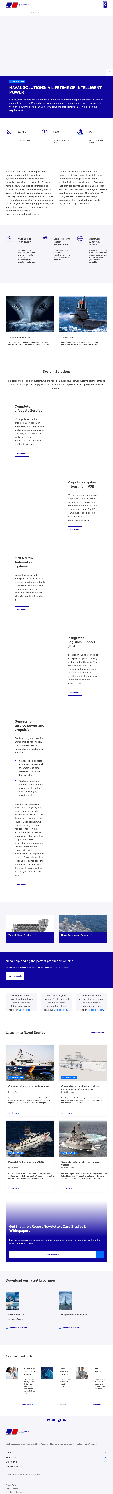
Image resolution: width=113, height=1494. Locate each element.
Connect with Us (56, 1466)
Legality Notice (12, 1489)
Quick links (56, 1462)
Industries (56, 1457)
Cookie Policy (25, 1010)
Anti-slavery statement (15, 1492)
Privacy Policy (11, 1485)
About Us (56, 1452)
